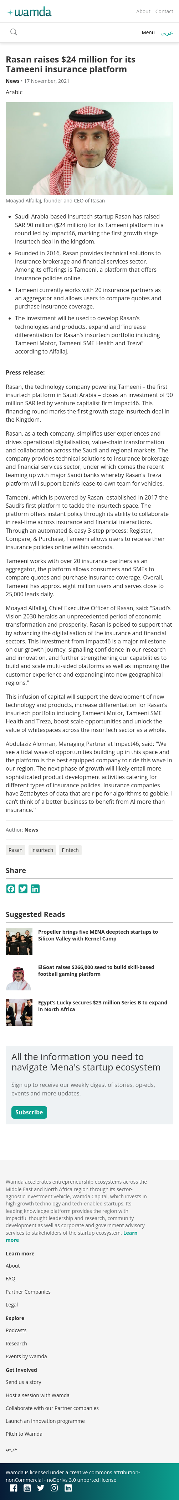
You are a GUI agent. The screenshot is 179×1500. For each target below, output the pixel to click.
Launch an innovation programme (45, 1421)
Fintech (70, 850)
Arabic (14, 92)
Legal (12, 1304)
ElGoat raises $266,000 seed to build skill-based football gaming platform (96, 971)
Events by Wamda (26, 1356)
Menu (148, 32)
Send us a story (23, 1382)
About (143, 11)
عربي (166, 32)
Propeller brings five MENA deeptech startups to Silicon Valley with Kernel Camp (98, 935)
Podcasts (16, 1330)
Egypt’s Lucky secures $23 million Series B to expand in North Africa (102, 1006)
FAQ (10, 1278)
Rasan (15, 850)
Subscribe (29, 1112)
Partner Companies (28, 1291)
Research (16, 1343)
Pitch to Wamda (24, 1433)
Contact (164, 11)
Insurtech (42, 850)
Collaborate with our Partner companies (52, 1408)
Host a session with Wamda (38, 1395)
